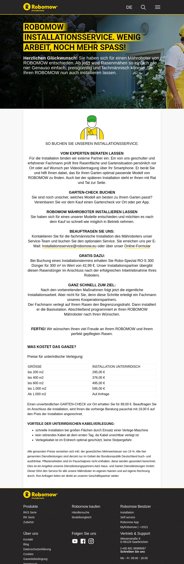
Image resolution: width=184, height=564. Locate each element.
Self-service (127, 517)
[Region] (129, 7)
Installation (127, 512)
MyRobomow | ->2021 (134, 527)
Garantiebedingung (35, 559)
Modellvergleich (81, 517)
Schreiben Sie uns (132, 551)
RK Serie (29, 517)
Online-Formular (137, 246)
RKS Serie (29, 512)
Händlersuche (80, 512)
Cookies (28, 554)
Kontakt (28, 539)
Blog (26, 544)
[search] (143, 7)
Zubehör (28, 522)
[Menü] (158, 7)
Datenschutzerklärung (37, 549)
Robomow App (129, 522)
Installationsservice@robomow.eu (69, 246)
